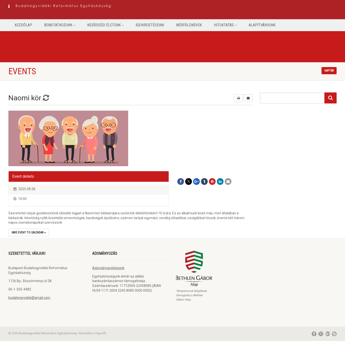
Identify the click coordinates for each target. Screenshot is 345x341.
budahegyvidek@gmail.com (29, 298)
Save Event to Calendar (29, 232)
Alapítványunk (262, 25)
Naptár (329, 70)
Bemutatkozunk (59, 25)
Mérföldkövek (189, 25)
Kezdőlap (23, 25)
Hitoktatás (225, 25)
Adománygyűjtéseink (108, 268)
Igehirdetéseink (150, 25)
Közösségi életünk (105, 25)
